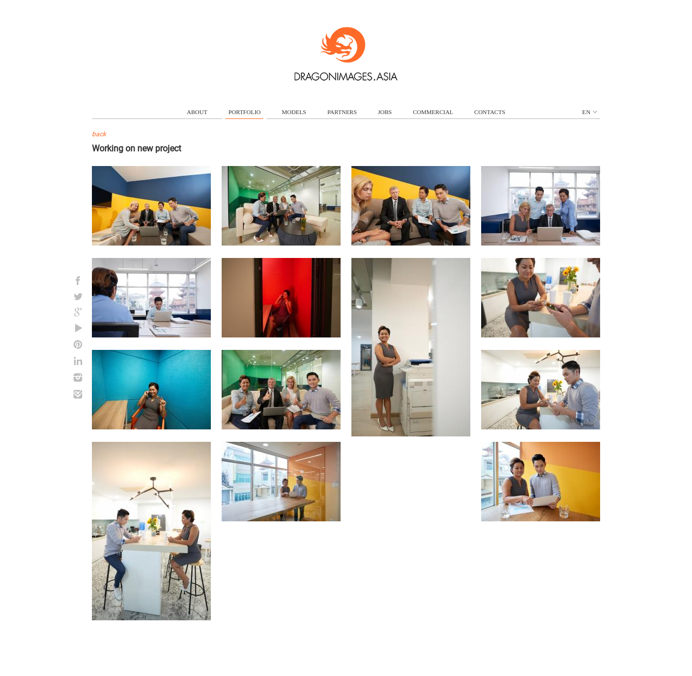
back (99, 134)
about (197, 112)
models (294, 112)
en (589, 112)
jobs (385, 112)
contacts (489, 112)
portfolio (244, 112)
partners (342, 112)
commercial (433, 112)
